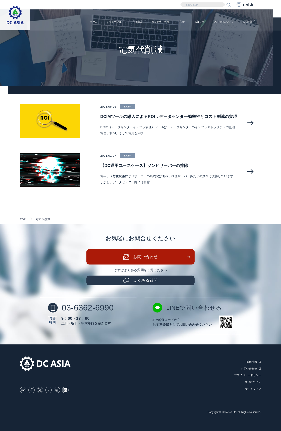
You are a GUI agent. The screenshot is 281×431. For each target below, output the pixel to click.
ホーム (63, 22)
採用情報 (246, 22)
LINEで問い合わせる (188, 308)
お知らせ (188, 22)
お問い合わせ (145, 257)
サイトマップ (253, 388)
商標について (253, 381)
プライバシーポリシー (247, 375)
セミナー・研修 (142, 22)
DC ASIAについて (217, 22)
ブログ (168, 22)
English (245, 4)
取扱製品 (115, 22)
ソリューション (88, 22)
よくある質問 (145, 280)
